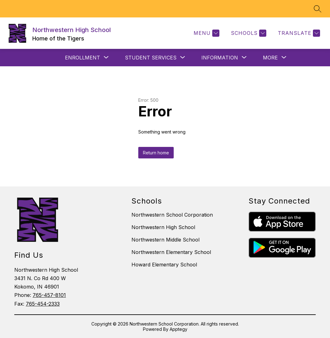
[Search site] (317, 8)
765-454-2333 (43, 304)
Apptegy (178, 329)
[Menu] (205, 33)
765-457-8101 (49, 295)
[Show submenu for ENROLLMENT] (82, 57)
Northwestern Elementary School (171, 252)
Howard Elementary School (164, 264)
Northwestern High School (163, 227)
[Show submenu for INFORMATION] (219, 57)
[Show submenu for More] (270, 57)
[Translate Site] (298, 33)
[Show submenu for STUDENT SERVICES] (150, 57)
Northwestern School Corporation (172, 215)
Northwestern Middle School (165, 240)
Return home (156, 152)
